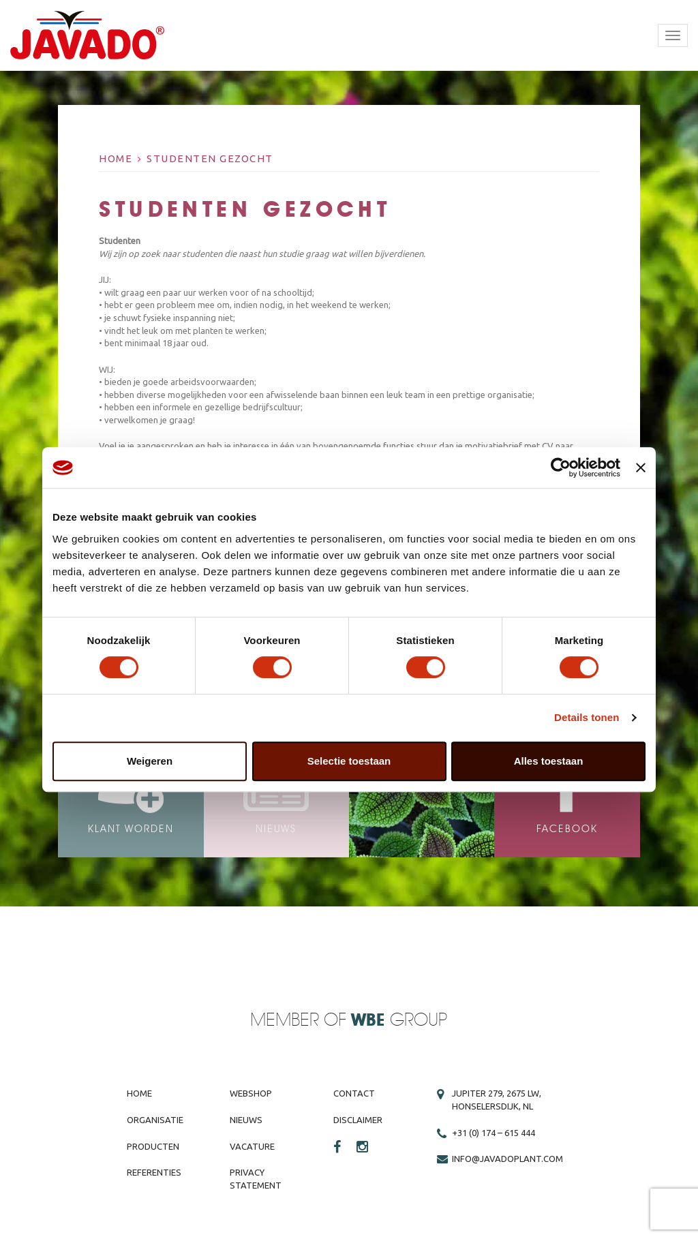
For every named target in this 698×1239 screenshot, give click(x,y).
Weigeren (149, 761)
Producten (153, 1146)
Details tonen (586, 717)
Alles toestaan (548, 761)
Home (115, 158)
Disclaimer (357, 1120)
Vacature (252, 1146)
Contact (354, 1093)
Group (399, 1020)
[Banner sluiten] (641, 467)
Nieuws (246, 1120)
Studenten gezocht (210, 158)
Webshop (251, 1093)
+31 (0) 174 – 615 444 (493, 1132)
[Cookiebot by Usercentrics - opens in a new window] (560, 467)
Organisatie (155, 1120)
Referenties (154, 1172)
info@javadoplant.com (507, 1158)
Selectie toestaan (349, 761)
